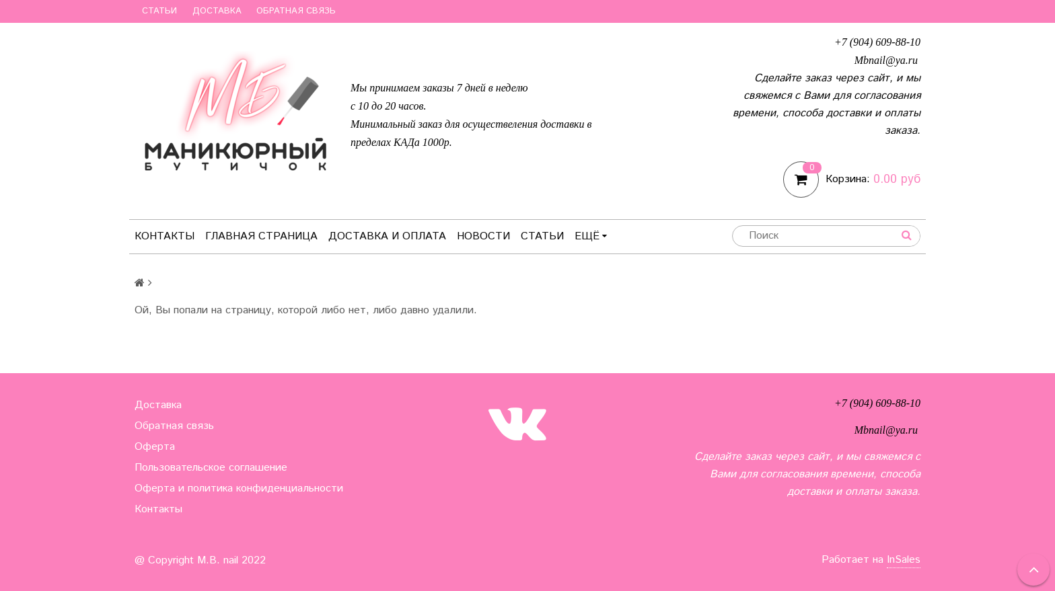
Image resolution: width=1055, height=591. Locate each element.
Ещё (591, 236)
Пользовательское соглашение (211, 467)
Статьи (159, 11)
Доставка (217, 11)
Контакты (164, 236)
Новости (483, 236)
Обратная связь (296, 11)
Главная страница (261, 236)
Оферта (155, 447)
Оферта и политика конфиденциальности (239, 488)
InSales (903, 559)
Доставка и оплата (387, 236)
